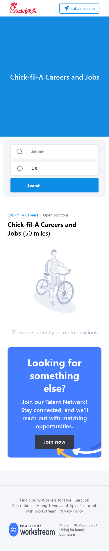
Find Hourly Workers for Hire (45, 500)
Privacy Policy (71, 511)
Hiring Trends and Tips (56, 505)
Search (33, 185)
